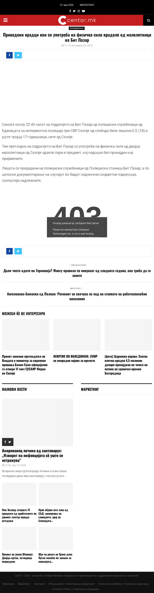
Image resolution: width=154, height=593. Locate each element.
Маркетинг (24, 584)
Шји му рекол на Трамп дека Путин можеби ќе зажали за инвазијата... (55, 557)
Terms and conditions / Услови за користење (123, 584)
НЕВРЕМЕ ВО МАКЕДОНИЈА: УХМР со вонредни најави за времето (75, 358)
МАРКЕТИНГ (87, 5)
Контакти (39, 584)
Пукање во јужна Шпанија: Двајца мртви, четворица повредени (17, 557)
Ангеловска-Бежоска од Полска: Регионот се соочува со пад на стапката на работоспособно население (77, 296)
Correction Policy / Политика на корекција (75, 589)
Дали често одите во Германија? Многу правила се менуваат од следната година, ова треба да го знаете (77, 273)
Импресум (8, 584)
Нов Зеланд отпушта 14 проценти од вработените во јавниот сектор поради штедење (19, 515)
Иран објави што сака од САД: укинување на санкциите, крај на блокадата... (53, 515)
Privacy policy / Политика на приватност (72, 584)
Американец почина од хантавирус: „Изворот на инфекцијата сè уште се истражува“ (32, 455)
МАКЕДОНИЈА (77, 28)
